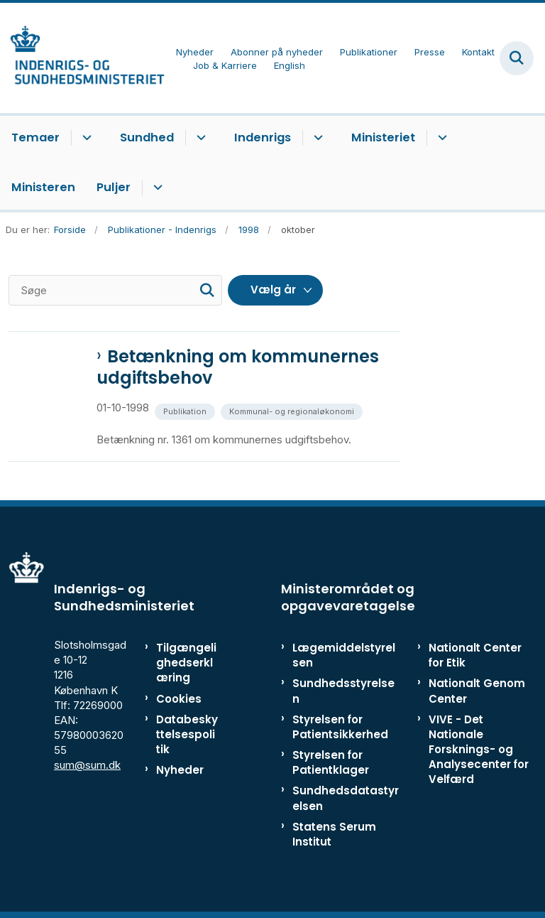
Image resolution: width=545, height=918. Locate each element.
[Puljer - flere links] (156, 187)
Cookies (179, 698)
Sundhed (147, 137)
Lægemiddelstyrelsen (343, 655)
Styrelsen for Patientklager (330, 762)
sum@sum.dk (87, 765)
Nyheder (180, 769)
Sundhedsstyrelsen (343, 691)
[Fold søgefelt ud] (517, 58)
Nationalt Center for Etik (475, 655)
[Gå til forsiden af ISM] (82, 58)
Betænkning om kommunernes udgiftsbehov (238, 367)
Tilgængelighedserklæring (186, 662)
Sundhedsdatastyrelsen (345, 798)
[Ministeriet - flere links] (440, 138)
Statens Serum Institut (334, 834)
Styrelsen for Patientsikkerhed (340, 727)
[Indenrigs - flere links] (316, 138)
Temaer (35, 137)
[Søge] (115, 290)
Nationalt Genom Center (477, 691)
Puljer (114, 187)
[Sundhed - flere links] (199, 138)
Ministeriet (383, 137)
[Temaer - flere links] (85, 138)
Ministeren (43, 187)
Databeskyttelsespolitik (187, 734)
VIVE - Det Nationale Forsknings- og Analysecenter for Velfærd (479, 749)
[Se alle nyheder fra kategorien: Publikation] (186, 410)
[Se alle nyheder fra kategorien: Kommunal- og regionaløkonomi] (293, 410)
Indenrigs (262, 137)
